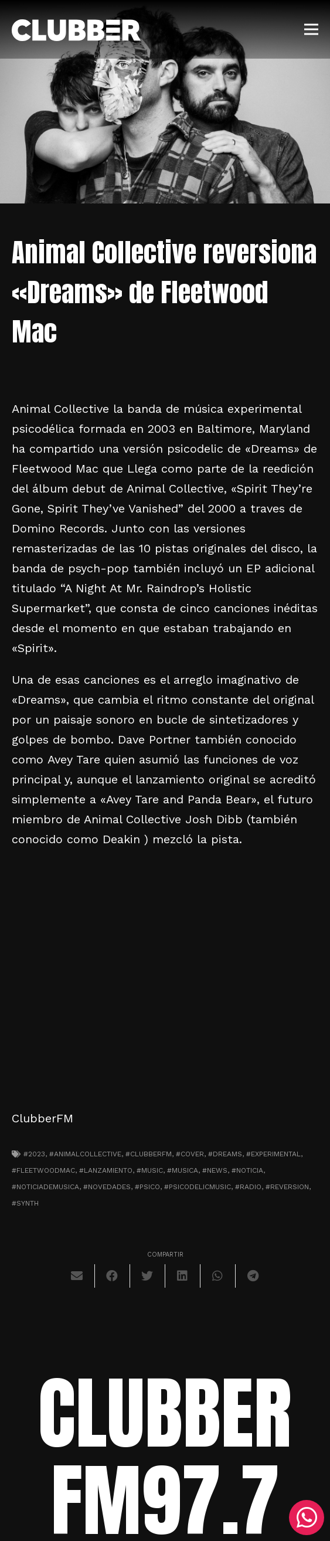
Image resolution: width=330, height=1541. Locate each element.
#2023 (34, 1154)
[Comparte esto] (112, 1276)
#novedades (107, 1187)
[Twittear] (147, 1276)
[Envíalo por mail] (77, 1276)
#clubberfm (148, 1154)
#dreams (225, 1154)
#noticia (247, 1170)
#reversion (287, 1187)
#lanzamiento (105, 1170)
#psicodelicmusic (197, 1187)
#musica (182, 1170)
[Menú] (311, 29)
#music (150, 1170)
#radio (248, 1187)
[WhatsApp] (306, 1517)
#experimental (273, 1154)
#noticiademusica (45, 1187)
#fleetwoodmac (43, 1170)
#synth (25, 1203)
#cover (190, 1154)
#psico (147, 1187)
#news (214, 1170)
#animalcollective (85, 1154)
